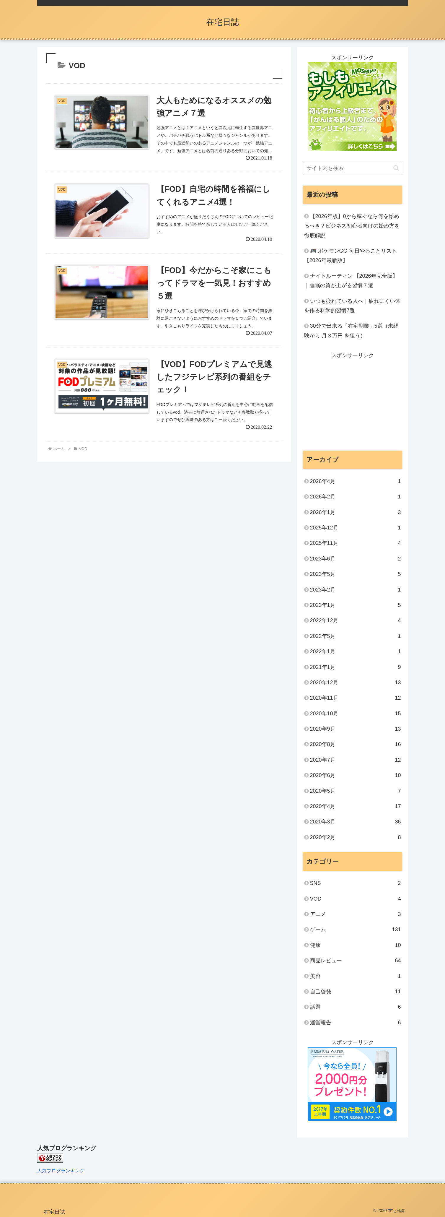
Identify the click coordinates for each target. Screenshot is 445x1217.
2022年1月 (355, 651)
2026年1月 (355, 512)
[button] (396, 168)
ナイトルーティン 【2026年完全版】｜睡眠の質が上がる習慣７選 (351, 280)
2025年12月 (355, 527)
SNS (355, 883)
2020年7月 (355, 760)
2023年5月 (355, 574)
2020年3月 (355, 821)
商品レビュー (355, 960)
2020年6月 (355, 775)
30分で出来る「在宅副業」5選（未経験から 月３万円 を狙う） (351, 330)
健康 (355, 945)
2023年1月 (355, 605)
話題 (355, 1007)
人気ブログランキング (60, 1170)
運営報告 (355, 1022)
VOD (355, 899)
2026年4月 (355, 481)
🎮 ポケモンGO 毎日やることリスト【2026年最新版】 (350, 255)
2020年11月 (355, 698)
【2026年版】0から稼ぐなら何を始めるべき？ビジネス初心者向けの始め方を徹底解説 (352, 225)
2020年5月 (355, 791)
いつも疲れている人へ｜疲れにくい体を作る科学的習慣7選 (352, 305)
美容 (355, 976)
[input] (352, 168)
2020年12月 (355, 682)
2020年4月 (355, 806)
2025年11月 (355, 543)
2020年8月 (355, 744)
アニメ (355, 914)
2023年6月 (355, 558)
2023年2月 (355, 589)
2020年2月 (355, 837)
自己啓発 (355, 991)
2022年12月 (355, 620)
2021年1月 (355, 667)
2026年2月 (355, 496)
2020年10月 (355, 713)
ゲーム (355, 929)
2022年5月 (355, 636)
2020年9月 (355, 729)
